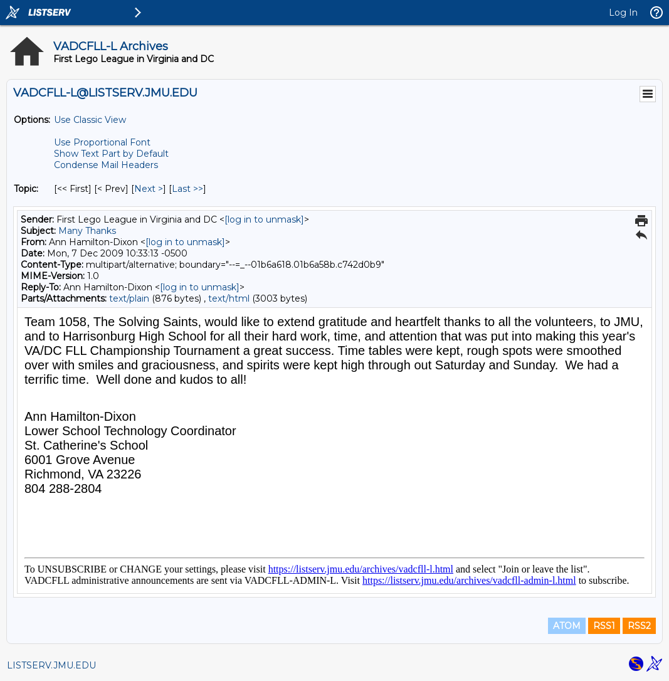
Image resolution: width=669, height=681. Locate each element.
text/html (229, 298)
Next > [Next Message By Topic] (148, 188)
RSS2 (639, 625)
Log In (623, 12)
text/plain (129, 298)
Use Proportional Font (102, 142)
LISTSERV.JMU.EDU (51, 665)
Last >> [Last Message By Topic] (187, 188)
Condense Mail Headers (106, 165)
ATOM (567, 625)
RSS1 (604, 625)
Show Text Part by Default (111, 153)
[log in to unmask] (264, 219)
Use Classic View (90, 119)
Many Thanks (87, 230)
